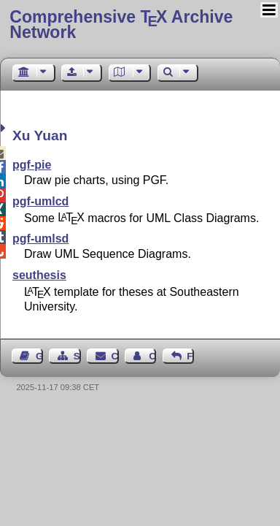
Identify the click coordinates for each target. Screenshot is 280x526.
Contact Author (152, 356)
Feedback (190, 356)
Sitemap (77, 356)
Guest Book (39, 356)
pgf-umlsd (40, 238)
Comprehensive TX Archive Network (121, 24)
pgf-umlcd (40, 201)
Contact (115, 356)
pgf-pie (31, 165)
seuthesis (39, 275)
